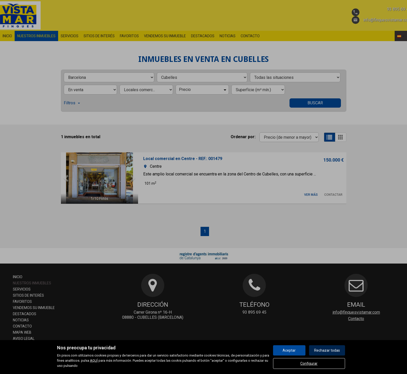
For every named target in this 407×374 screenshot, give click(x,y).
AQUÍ (94, 360)
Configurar (309, 363)
